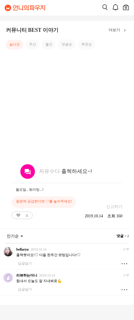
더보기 (118, 30)
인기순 (15, 236)
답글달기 (25, 263)
